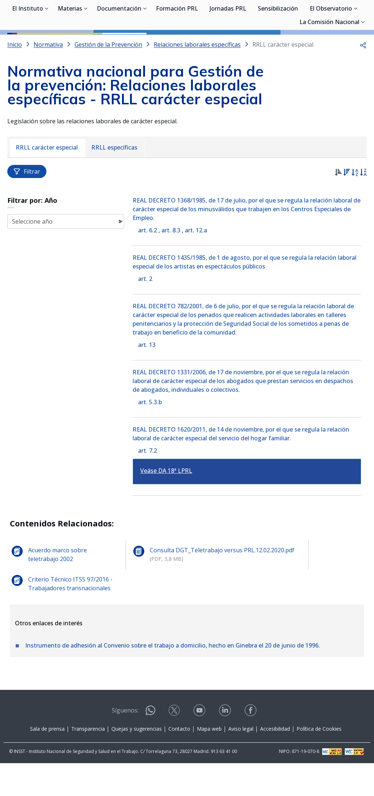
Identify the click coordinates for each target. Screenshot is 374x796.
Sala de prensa (47, 761)
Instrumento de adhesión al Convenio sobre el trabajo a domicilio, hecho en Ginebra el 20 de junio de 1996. (172, 678)
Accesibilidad (275, 761)
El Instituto (27, 43)
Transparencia (88, 761)
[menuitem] (47, 181)
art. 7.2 (147, 483)
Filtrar (27, 204)
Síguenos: (125, 743)
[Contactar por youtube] (200, 745)
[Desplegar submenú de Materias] (85, 43)
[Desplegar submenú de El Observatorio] (355, 43)
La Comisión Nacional (329, 57)
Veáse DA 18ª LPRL (166, 503)
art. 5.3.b (150, 435)
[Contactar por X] (175, 745)
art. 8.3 (170, 263)
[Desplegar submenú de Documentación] (145, 43)
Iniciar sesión (339, 16)
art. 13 (147, 378)
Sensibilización (278, 43)
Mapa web (209, 761)
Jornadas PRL (228, 43)
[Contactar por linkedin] (225, 745)
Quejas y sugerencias (136, 761)
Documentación (119, 43)
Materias (70, 43)
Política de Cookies (319, 761)
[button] (363, 77)
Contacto (179, 761)
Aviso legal (240, 761)
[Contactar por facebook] (251, 745)
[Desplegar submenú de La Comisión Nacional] (363, 56)
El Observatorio (331, 43)
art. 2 (145, 312)
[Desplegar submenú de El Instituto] (46, 43)
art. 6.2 (147, 263)
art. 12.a (196, 263)
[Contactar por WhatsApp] (150, 746)
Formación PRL (177, 43)
